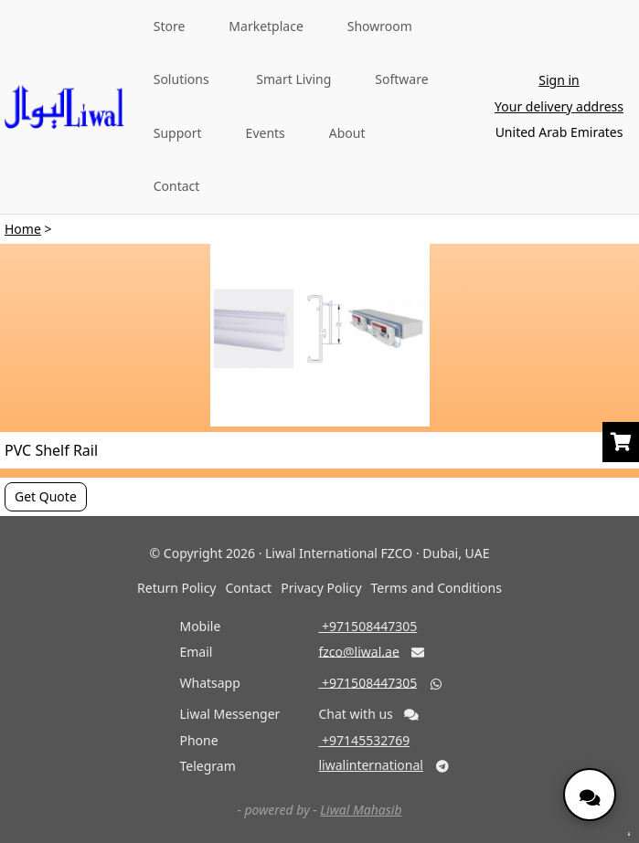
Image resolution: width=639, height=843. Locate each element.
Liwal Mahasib (360, 809)
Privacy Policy (321, 587)
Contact (177, 186)
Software (401, 79)
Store (170, 26)
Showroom (379, 26)
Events (265, 133)
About (347, 133)
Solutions (181, 79)
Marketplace (266, 26)
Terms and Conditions (436, 587)
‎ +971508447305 (367, 626)
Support (178, 133)
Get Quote (46, 496)
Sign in (558, 80)
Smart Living (293, 79)
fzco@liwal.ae (358, 650)
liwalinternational (370, 765)
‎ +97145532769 (364, 740)
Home (23, 228)
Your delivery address (559, 106)
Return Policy (176, 587)
